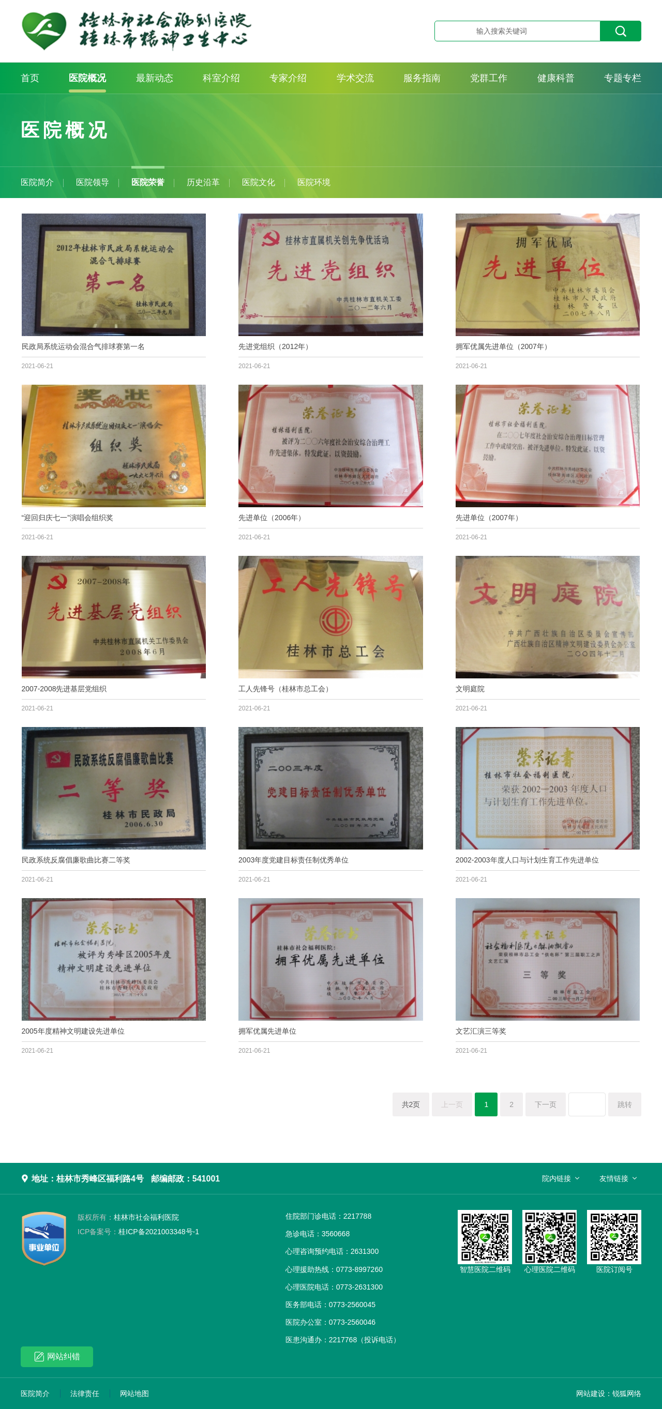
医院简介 (37, 182)
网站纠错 (57, 1356)
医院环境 (313, 182)
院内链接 (556, 1178)
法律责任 (84, 1393)
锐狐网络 (626, 1393)
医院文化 (258, 182)
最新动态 (154, 78)
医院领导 (92, 182)
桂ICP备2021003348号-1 (138, 1232)
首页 (30, 78)
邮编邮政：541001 (185, 1178)
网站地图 (134, 1393)
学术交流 (355, 78)
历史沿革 (203, 182)
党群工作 (488, 78)
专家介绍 (288, 78)
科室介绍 (221, 78)
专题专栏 (622, 78)
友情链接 (613, 1178)
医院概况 (87, 78)
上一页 (452, 1104)
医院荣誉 (147, 182)
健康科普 (556, 78)
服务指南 (422, 78)
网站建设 (590, 1393)
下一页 (545, 1104)
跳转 (625, 1104)
